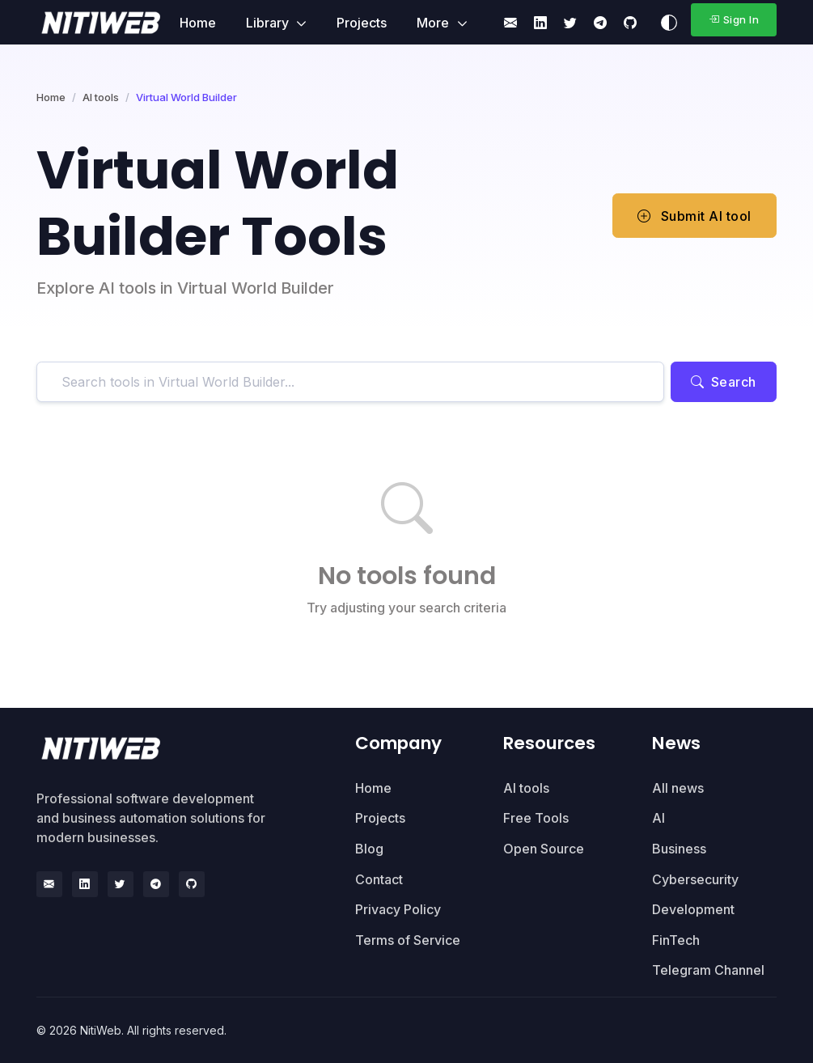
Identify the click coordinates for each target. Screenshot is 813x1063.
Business (679, 849)
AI (658, 818)
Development (693, 909)
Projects (362, 23)
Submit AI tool (694, 216)
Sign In (734, 19)
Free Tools (536, 818)
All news (678, 788)
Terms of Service (407, 940)
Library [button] (269, 23)
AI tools (101, 97)
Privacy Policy (398, 909)
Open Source (543, 849)
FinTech (676, 940)
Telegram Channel (708, 970)
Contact (379, 879)
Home (198, 23)
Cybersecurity (695, 879)
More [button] (434, 23)
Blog (369, 849)
